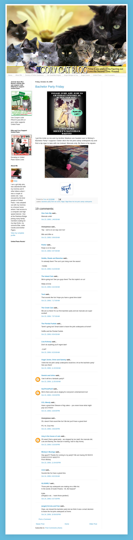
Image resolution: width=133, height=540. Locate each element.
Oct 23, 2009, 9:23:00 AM (50, 352)
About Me (18, 75)
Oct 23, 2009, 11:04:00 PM (51, 463)
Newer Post (40, 524)
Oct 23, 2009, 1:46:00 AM (50, 219)
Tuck (43, 294)
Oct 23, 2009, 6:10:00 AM (50, 269)
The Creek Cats (47, 308)
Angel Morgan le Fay (71, 75)
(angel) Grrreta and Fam (50, 506)
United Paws (97, 75)
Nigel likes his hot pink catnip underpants (78, 201)
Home (10, 75)
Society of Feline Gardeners (34, 75)
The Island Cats (47, 276)
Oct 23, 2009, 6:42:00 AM (50, 287)
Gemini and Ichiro (48, 375)
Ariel (43, 470)
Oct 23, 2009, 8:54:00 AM (50, 334)
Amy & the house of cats (50, 436)
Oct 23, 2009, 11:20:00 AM (51, 368)
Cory (15, 181)
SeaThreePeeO (47, 389)
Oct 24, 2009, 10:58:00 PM (51, 514)
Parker (43, 245)
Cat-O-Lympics (110, 75)
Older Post (93, 524)
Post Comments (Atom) (53, 528)
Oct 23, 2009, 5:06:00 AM (50, 237)
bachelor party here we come (51, 201)
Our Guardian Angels (54, 75)
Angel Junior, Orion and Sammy (53, 360)
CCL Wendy (45, 402)
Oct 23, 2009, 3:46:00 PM (50, 429)
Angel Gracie (85, 75)
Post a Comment (45, 519)
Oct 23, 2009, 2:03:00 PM (50, 395)
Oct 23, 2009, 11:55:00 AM (51, 382)
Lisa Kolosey (46, 342)
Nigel (63, 201)
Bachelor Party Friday (49, 86)
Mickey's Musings (48, 452)
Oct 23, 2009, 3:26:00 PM (50, 411)
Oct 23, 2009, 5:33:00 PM (50, 445)
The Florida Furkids (48, 324)
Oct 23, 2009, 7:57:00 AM (50, 316)
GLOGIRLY (45, 483)
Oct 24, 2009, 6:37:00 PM (50, 499)
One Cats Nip (46, 213)
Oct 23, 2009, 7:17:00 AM (50, 301)
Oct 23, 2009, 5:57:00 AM (50, 251)
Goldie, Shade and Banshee (52, 258)
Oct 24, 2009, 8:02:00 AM (50, 476)
